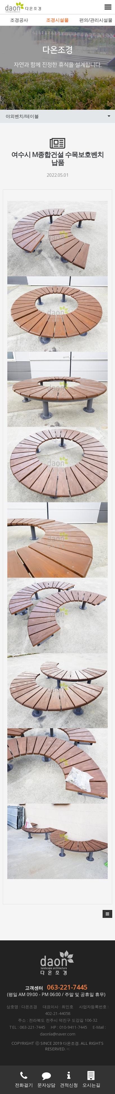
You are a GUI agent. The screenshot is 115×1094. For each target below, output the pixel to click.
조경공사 (19, 20)
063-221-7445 (67, 987)
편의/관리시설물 (95, 20)
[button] (107, 914)
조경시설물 (57, 20)
